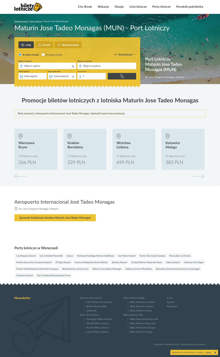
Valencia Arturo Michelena (138, 269)
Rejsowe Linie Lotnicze (91, 298)
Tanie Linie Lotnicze (89, 315)
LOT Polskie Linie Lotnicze (99, 302)
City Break (84, 6)
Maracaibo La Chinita (180, 256)
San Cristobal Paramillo (51, 256)
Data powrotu (54, 71)
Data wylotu (23, 71)
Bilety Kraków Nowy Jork (142, 323)
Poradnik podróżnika (189, 6)
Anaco (70, 256)
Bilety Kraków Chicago (141, 332)
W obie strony (31, 54)
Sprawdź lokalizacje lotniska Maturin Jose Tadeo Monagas (55, 217)
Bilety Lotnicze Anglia (133, 298)
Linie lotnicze (138, 6)
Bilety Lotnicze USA (133, 315)
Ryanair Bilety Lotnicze (97, 328)
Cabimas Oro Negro (194, 262)
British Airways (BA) (96, 306)
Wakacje (103, 6)
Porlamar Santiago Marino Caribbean (95, 256)
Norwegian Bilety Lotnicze (99, 319)
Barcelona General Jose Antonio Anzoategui (178, 269)
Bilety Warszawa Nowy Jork (144, 319)
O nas (170, 298)
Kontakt (171, 302)
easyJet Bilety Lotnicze (97, 332)
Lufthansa (91, 311)
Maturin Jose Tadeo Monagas (106, 269)
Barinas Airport (119, 262)
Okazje (119, 6)
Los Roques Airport (26, 256)
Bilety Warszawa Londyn (142, 302)
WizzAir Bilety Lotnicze (97, 323)
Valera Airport (173, 262)
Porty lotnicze (161, 6)
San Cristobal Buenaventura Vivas (54, 275)
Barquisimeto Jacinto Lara (75, 269)
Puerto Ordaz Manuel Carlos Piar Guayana (37, 269)
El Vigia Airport (63, 262)
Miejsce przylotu (84, 61)
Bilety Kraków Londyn (141, 311)
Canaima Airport (24, 275)
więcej (208, 352)
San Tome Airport (127, 256)
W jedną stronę (54, 54)
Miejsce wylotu (25, 61)
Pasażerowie (81, 71)
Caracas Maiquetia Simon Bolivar (91, 262)
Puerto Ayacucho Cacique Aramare (34, 262)
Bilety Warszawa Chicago (142, 328)
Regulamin (172, 306)
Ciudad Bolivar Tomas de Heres (146, 262)
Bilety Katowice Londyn (141, 306)
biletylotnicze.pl (21, 21)
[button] (198, 176)
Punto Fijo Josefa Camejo (152, 256)
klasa (115, 54)
